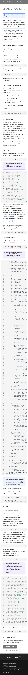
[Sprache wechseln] (20, 1)
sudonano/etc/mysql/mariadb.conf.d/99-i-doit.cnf (16, 559)
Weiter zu (9, 646)
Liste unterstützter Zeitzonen (10, 222)
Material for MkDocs (11, 666)
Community (5, 663)
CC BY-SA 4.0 (16, 669)
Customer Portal (12, 663)
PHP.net (14, 168)
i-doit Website (6, 662)
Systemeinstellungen (8, 216)
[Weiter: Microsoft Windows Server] (15, 657)
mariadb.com (20, 571)
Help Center (19, 662)
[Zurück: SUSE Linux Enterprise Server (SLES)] (3, 657)
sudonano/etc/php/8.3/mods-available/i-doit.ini (16, 159)
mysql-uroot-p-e (16, 546)
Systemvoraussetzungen (9, 51)
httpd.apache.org (16, 256)
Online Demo (13, 662)
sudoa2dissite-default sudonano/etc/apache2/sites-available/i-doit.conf (16, 247)
